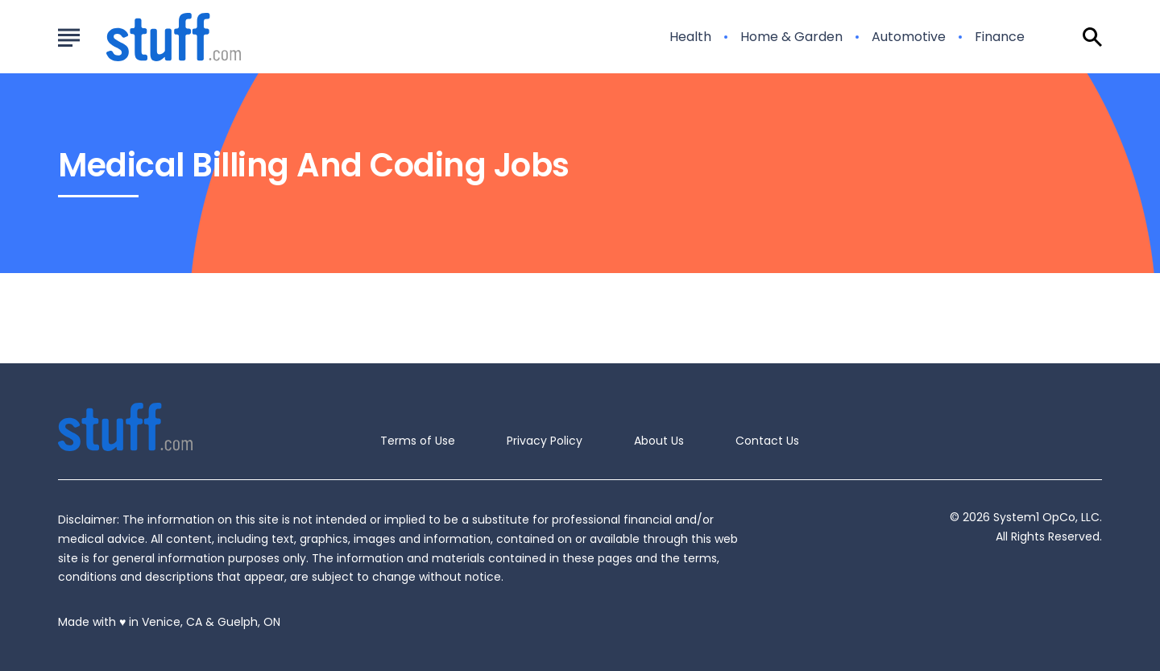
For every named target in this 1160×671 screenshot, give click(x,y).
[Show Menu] (69, 35)
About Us (659, 441)
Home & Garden (791, 37)
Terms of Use (417, 441)
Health (690, 37)
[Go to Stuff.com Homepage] (154, 37)
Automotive (909, 37)
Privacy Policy (544, 441)
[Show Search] (1092, 37)
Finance (1000, 37)
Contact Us (767, 441)
